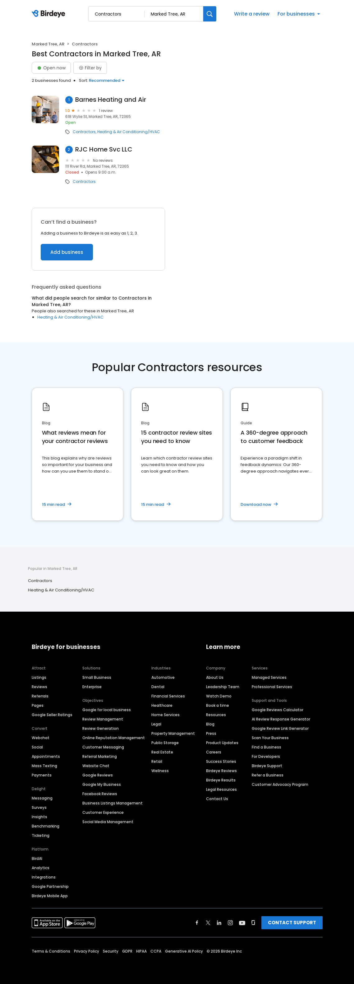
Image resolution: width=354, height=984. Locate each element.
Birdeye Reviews (221, 770)
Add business (66, 252)
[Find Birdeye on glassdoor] (253, 922)
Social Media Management (107, 821)
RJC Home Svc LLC (103, 149)
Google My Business (101, 784)
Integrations (44, 877)
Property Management (173, 733)
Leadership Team (222, 686)
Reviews (39, 686)
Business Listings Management (112, 803)
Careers (213, 752)
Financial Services (168, 696)
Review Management (102, 719)
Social (37, 747)
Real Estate (162, 752)
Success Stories (221, 761)
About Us (214, 677)
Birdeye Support (267, 765)
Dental (157, 686)
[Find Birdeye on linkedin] (219, 922)
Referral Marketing (99, 756)
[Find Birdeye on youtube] (242, 922)
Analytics (40, 867)
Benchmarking (45, 826)
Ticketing (40, 835)
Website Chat (95, 765)
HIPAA (141, 951)
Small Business (96, 677)
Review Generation (100, 728)
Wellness (160, 770)
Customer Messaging (103, 747)
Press (211, 733)
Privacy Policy (86, 951)
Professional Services (272, 686)
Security (110, 951)
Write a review (251, 13)
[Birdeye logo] (49, 14)
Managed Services (269, 677)
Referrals (40, 696)
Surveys (39, 807)
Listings (39, 677)
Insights (39, 816)
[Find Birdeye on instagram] (230, 922)
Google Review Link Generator (280, 728)
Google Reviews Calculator (277, 709)
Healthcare (161, 705)
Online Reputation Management (113, 737)
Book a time (217, 705)
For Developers (266, 756)
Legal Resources (221, 789)
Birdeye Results (221, 780)
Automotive (163, 677)
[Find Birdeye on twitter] (208, 922)
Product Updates (222, 742)
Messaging (42, 798)
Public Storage (165, 742)
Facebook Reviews (99, 793)
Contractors (84, 131)
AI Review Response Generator (281, 719)
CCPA (155, 951)
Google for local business (106, 709)
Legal (156, 724)
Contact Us (217, 798)
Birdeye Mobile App (50, 895)
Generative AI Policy (184, 951)
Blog (210, 724)
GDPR (127, 951)
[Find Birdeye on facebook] (197, 922)
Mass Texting (44, 765)
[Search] (209, 13)
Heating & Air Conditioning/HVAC (128, 131)
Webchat (40, 737)
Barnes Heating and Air (110, 100)
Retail (156, 761)
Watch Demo (219, 696)
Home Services (165, 714)
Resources (216, 714)
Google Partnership (50, 886)
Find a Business (266, 747)
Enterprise (92, 686)
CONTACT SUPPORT (292, 922)
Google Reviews (97, 775)
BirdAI (37, 858)
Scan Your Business (270, 737)
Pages (38, 705)
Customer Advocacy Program (280, 784)
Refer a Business (267, 775)
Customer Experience (103, 812)
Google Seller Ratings (52, 714)
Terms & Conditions (51, 951)
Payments (42, 775)
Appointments (46, 756)
